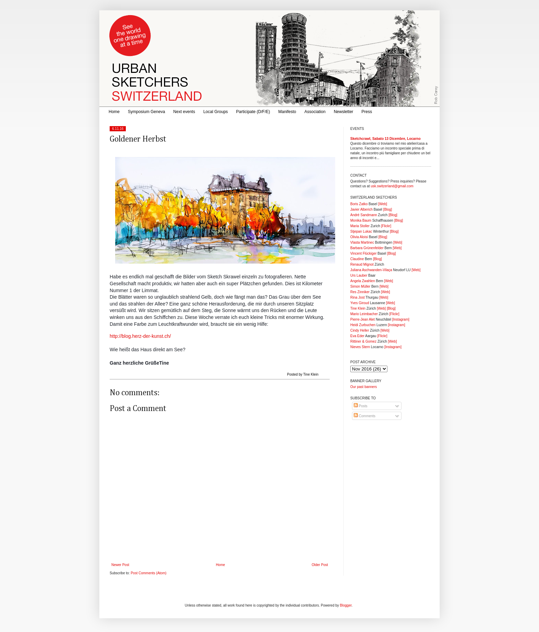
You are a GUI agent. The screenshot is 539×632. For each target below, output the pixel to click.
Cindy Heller (359, 330)
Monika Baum (360, 220)
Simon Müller (360, 286)
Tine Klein (357, 308)
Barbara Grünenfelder (367, 248)
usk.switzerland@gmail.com (392, 186)
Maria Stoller (360, 226)
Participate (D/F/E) (253, 111)
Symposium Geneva (146, 111)
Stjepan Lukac (361, 231)
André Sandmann (363, 215)
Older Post (320, 565)
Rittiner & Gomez (363, 341)
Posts (360, 406)
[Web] (382, 204)
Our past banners (363, 387)
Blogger (346, 605)
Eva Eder (357, 336)
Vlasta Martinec (362, 242)
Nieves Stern (360, 347)
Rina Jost (357, 297)
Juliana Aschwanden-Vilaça (371, 270)
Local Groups (215, 111)
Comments (364, 416)
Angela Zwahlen (362, 281)
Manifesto (287, 111)
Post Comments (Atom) (148, 573)
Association (315, 111)
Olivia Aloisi (359, 237)
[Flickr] (386, 226)
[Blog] (387, 209)
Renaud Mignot (362, 264)
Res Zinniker (360, 292)
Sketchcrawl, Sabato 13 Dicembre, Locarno (385, 139)
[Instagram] (400, 319)
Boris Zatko (359, 204)
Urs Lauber (358, 275)
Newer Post (120, 565)
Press (367, 111)
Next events (184, 111)
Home (114, 111)
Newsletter (343, 111)
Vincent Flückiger (363, 253)
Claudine (357, 259)
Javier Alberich (361, 209)
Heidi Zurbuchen (362, 325)
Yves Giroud (359, 303)
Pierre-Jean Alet (362, 319)
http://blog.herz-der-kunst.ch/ (140, 336)
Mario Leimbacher (364, 314)
